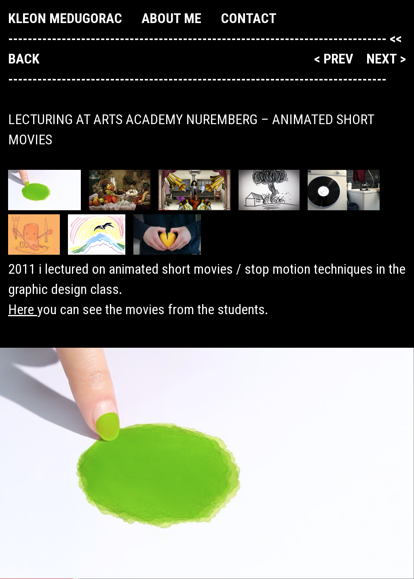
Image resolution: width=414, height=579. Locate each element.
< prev (335, 59)
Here (22, 309)
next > (386, 59)
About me (171, 18)
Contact (249, 18)
